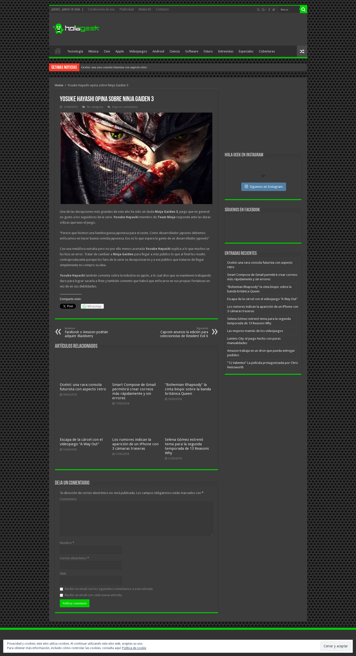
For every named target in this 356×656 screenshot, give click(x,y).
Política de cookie (134, 648)
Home (59, 85)
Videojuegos (138, 51)
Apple (119, 51)
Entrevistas (225, 51)
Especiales (246, 51)
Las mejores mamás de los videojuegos (255, 331)
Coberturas (267, 51)
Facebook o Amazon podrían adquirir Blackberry (90, 332)
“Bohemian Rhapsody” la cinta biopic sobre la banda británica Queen (188, 389)
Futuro (208, 51)
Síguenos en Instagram (264, 186)
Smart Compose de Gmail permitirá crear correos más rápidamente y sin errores (134, 391)
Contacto (162, 9)
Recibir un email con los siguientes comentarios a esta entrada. (109, 589)
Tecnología (75, 51)
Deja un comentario (125, 107)
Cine (107, 51)
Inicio (57, 51)
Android (158, 51)
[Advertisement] (214, 29)
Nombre (67, 543)
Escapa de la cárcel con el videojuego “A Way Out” (81, 441)
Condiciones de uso (101, 9)
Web (63, 573)
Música (93, 51)
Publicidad (127, 9)
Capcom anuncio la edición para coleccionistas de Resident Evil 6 (182, 332)
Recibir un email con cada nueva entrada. (93, 595)
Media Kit (145, 9)
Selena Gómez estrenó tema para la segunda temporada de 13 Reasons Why (187, 446)
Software (191, 51)
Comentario (68, 499)
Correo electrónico (74, 558)
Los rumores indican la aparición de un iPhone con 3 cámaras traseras (135, 444)
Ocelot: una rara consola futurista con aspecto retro (114, 67)
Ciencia (175, 51)
